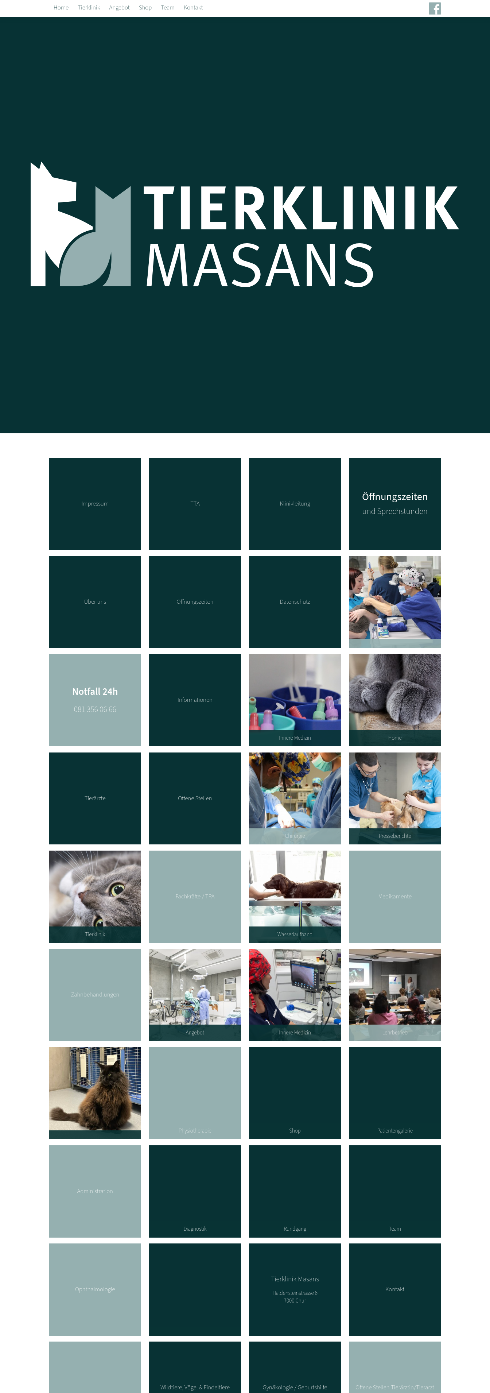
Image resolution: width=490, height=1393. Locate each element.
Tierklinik (89, 7)
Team (168, 7)
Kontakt (193, 7)
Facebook (438, 9)
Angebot (119, 7)
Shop (145, 7)
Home (61, 7)
